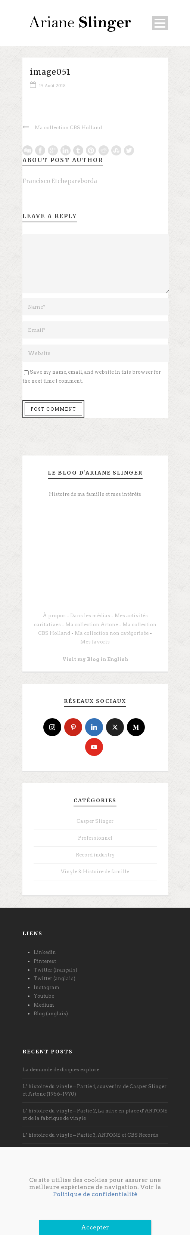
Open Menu (160, 23)
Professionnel (95, 838)
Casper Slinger (95, 821)
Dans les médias (90, 615)
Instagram (46, 987)
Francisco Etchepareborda (59, 181)
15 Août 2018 (52, 85)
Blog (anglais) (51, 1013)
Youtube (44, 996)
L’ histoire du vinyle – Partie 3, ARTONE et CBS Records (90, 1135)
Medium (44, 1005)
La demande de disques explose (60, 1069)
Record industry (95, 855)
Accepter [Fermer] (95, 1227)
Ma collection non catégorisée (112, 633)
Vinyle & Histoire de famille (95, 871)
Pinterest (45, 961)
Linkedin (45, 952)
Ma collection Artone (91, 624)
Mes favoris (95, 642)
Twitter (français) (55, 970)
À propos (54, 615)
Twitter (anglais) (54, 978)
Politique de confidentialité (95, 1194)
